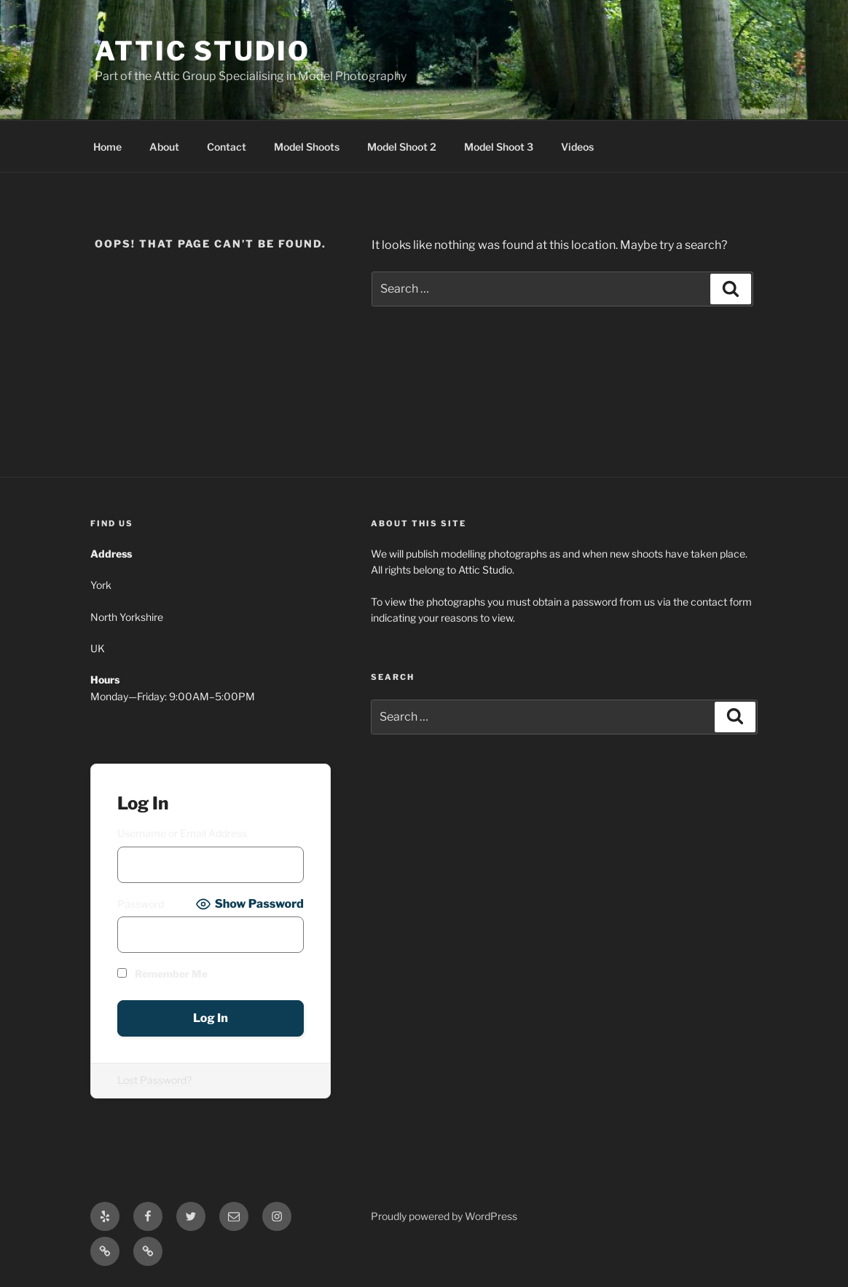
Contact (226, 146)
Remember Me (162, 973)
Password (140, 904)
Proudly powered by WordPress (444, 1216)
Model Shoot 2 (401, 146)
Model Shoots (306, 146)
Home (107, 146)
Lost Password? (154, 1080)
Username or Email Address (182, 833)
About (164, 146)
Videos (577, 146)
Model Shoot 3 (498, 146)
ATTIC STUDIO (202, 51)
